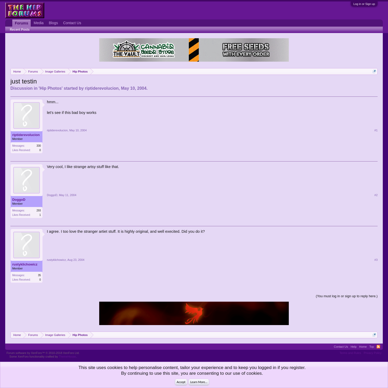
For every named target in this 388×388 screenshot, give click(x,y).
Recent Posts (20, 29)
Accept (181, 382)
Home (363, 346)
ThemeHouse (67, 356)
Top (371, 346)
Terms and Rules (350, 352)
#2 (376, 195)
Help (353, 346)
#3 (376, 259)
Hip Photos (50, 88)
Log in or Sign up (364, 3)
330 (38, 145)
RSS (378, 346)
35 (39, 275)
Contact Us (72, 23)
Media (38, 23)
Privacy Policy (372, 352)
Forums (21, 23)
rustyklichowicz (24, 264)
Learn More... (199, 382)
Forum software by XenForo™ (43, 352)
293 (38, 210)
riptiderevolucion (102, 88)
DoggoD (19, 200)
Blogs (53, 23)
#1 (376, 130)
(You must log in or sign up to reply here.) (347, 296)
